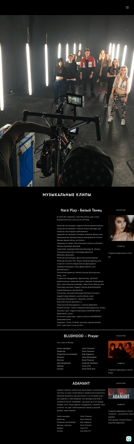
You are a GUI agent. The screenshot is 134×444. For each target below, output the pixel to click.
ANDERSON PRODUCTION (30, 7)
